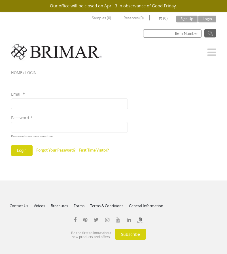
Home (16, 72)
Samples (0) (101, 17)
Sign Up (187, 18)
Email (18, 94)
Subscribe (130, 234)
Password (22, 117)
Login (207, 18)
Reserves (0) (134, 17)
